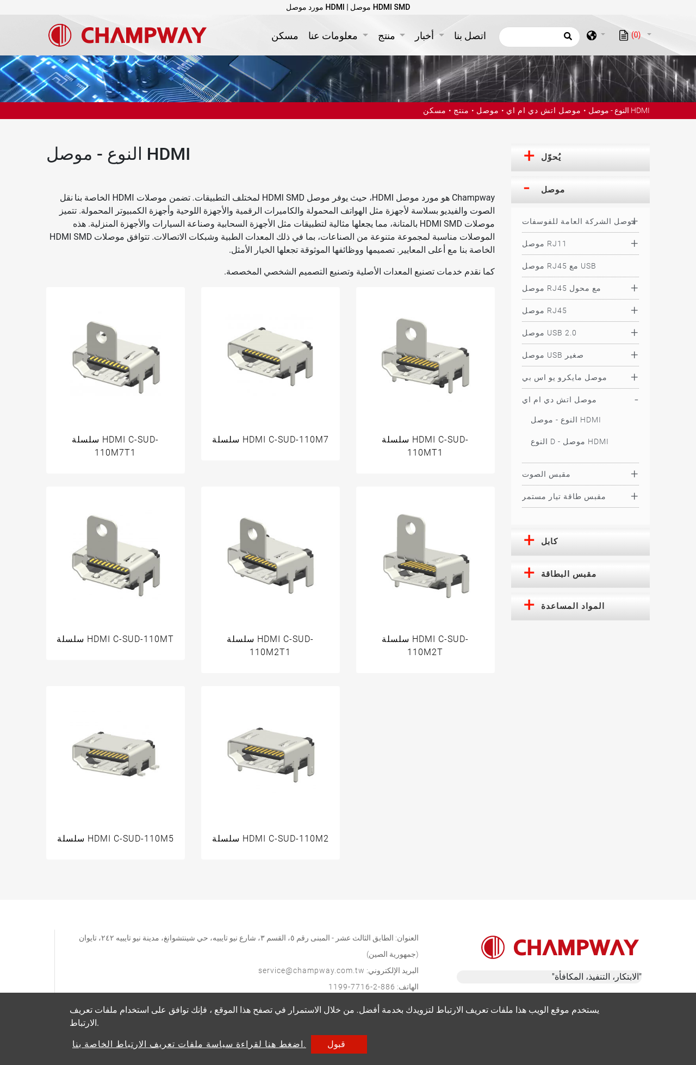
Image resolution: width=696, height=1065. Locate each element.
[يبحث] (539, 37)
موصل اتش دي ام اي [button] (559, 399)
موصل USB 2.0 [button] (549, 332)
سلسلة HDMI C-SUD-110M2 (270, 838)
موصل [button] (553, 190)
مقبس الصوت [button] (546, 474)
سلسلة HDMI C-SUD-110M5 (115, 838)
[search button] (566, 40)
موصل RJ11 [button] (544, 243)
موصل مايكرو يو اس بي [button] (564, 377)
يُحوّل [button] (551, 157)
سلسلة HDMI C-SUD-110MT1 (425, 446)
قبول (336, 1044)
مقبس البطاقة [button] (568, 574)
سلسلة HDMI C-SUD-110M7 (270, 439)
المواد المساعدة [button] (573, 606)
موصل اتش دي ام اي (543, 110)
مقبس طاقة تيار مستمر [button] (564, 496)
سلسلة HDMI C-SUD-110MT (115, 639)
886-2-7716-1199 (361, 986)
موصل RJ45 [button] (544, 310)
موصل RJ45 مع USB (559, 265)
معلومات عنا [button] (334, 35)
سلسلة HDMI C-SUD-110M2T (425, 645)
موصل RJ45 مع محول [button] (561, 288)
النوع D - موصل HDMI (570, 441)
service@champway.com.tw (311, 970)
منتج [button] (387, 35)
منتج (461, 110)
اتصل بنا (470, 35)
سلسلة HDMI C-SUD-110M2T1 (270, 645)
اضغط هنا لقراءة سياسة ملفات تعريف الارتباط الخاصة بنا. (189, 1044)
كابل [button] (549, 541)
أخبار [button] (425, 35)
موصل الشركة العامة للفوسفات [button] (579, 221)
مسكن (287, 34)
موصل (487, 110)
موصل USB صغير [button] (553, 355)
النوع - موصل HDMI (566, 419)
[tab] (580, 158)
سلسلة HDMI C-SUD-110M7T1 (115, 446)
